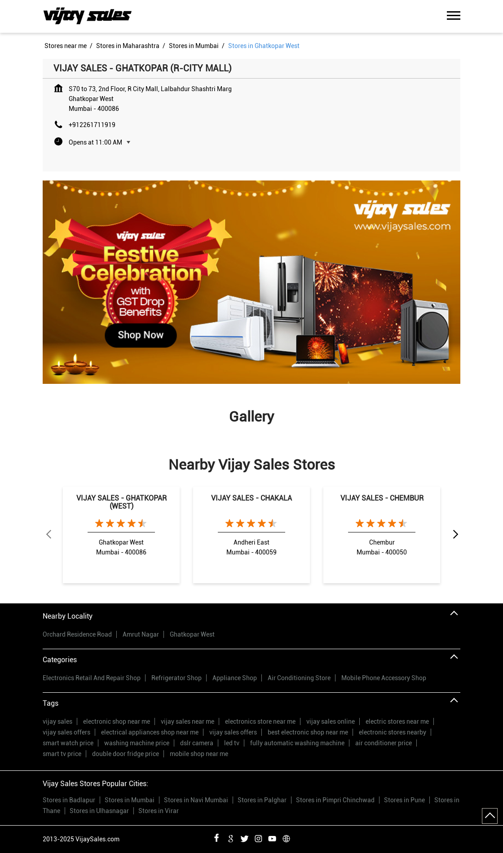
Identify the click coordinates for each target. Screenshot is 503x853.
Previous (48, 534)
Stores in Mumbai (129, 800)
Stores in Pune (404, 800)
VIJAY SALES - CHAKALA (251, 498)
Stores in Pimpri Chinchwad (335, 800)
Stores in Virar (158, 810)
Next (455, 534)
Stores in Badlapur (69, 800)
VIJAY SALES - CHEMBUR (382, 498)
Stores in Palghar (262, 800)
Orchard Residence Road (77, 634)
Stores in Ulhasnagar (99, 810)
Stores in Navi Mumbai (196, 800)
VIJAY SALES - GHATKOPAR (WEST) (121, 502)
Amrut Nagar (141, 634)
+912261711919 (92, 124)
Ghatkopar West (192, 634)
